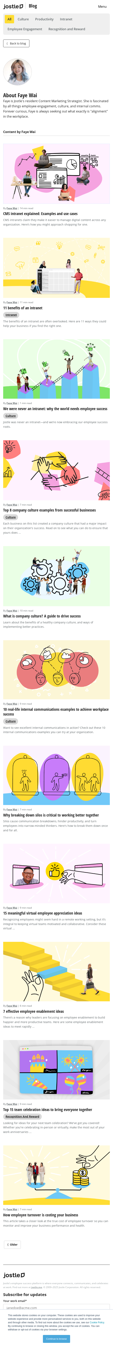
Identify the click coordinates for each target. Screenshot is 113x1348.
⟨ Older (12, 1244)
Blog (33, 5)
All (9, 19)
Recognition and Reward (66, 29)
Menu (102, 6)
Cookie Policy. (97, 1322)
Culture (23, 19)
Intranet (66, 19)
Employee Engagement (25, 29)
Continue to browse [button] (56, 1339)
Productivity (44, 19)
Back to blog (16, 43)
